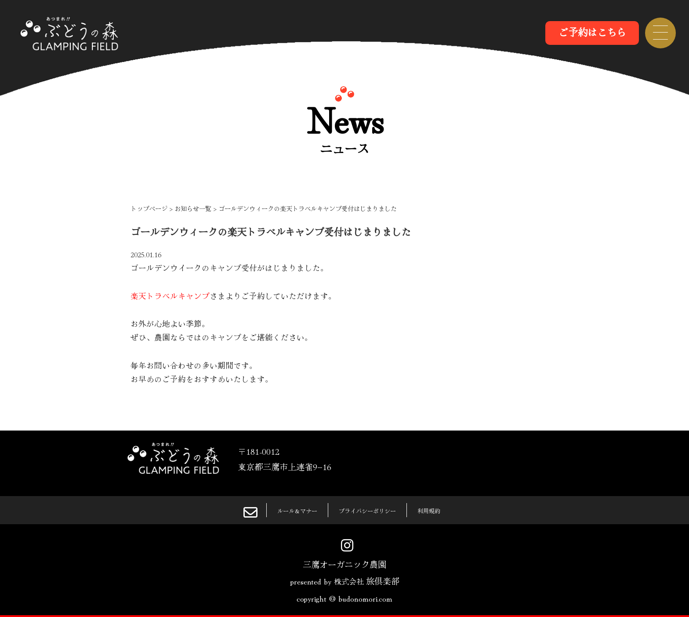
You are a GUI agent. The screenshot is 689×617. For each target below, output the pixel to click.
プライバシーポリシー (370, 509)
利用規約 (447, 509)
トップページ (149, 208)
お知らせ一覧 (192, 208)
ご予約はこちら (592, 32)
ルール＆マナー (281, 509)
